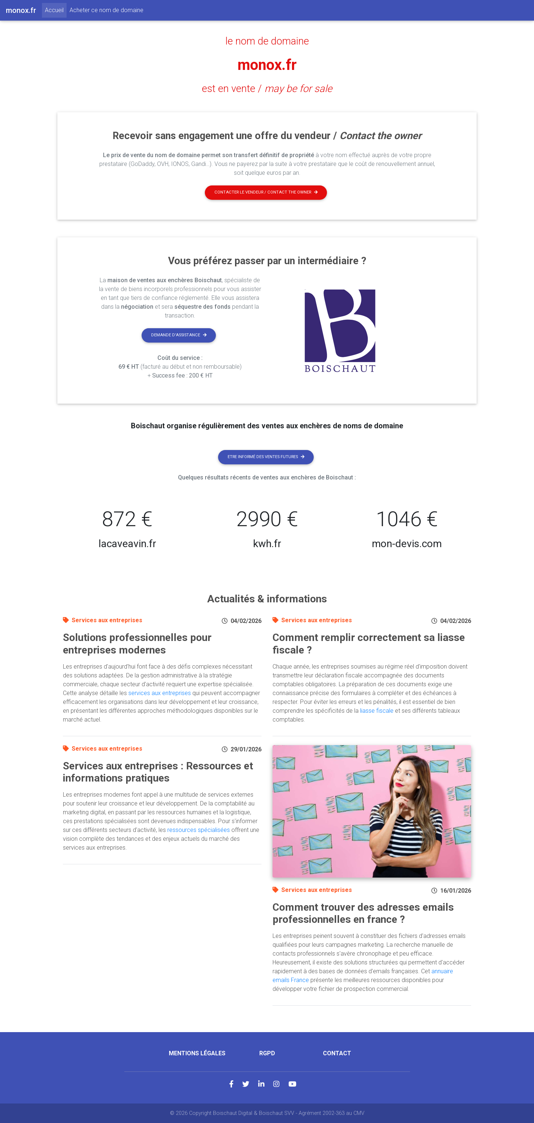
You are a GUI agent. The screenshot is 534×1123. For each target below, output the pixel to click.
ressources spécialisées (198, 829)
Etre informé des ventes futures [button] (266, 456)
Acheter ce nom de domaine (106, 10)
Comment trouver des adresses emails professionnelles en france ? (363, 913)
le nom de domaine (267, 41)
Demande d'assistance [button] (179, 335)
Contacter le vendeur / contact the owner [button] (266, 192)
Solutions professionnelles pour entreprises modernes (137, 643)
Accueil (56, 10)
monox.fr (267, 65)
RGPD (267, 1053)
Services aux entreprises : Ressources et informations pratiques (158, 772)
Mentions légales (197, 1053)
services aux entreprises (159, 693)
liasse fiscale (377, 710)
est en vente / (267, 89)
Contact (337, 1053)
